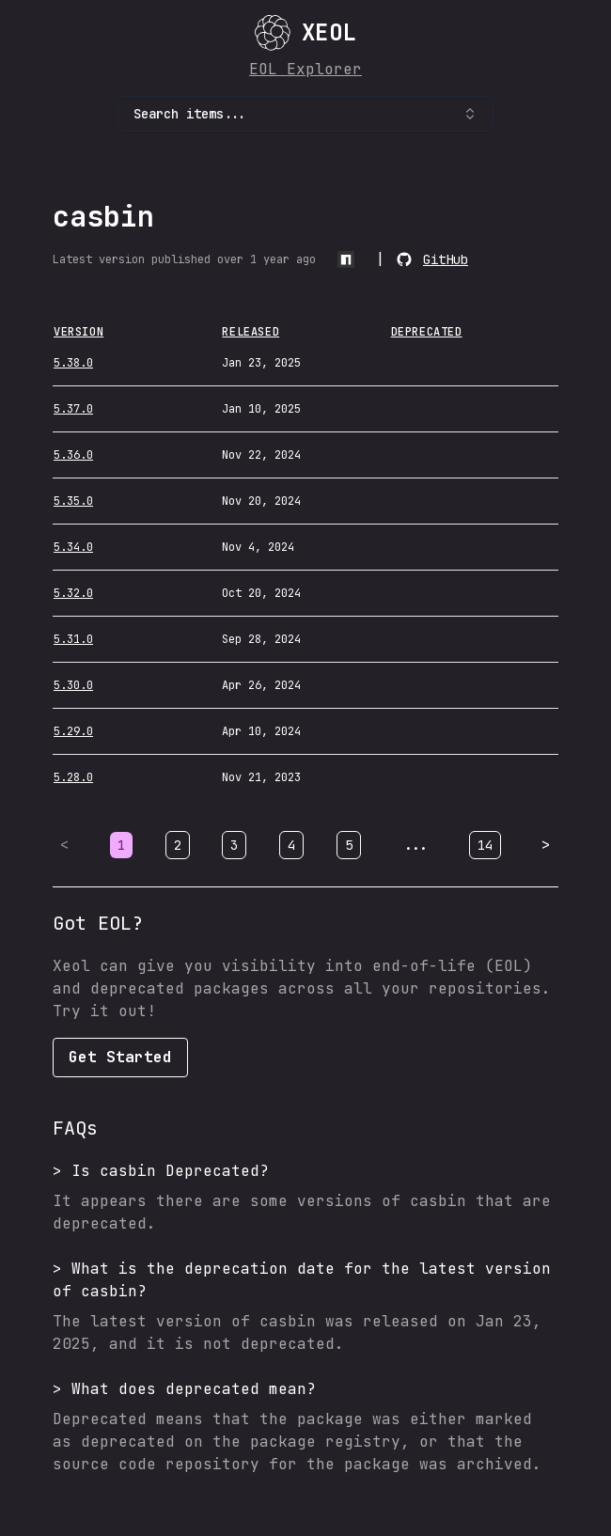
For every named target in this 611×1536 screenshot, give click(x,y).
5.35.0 (73, 501)
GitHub (445, 259)
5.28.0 (73, 777)
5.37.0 (73, 408)
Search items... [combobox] (305, 113)
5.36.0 (73, 454)
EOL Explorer (305, 69)
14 (485, 845)
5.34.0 (73, 547)
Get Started (120, 1057)
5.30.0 (73, 685)
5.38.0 (73, 362)
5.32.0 (73, 593)
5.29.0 (73, 731)
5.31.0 (73, 639)
